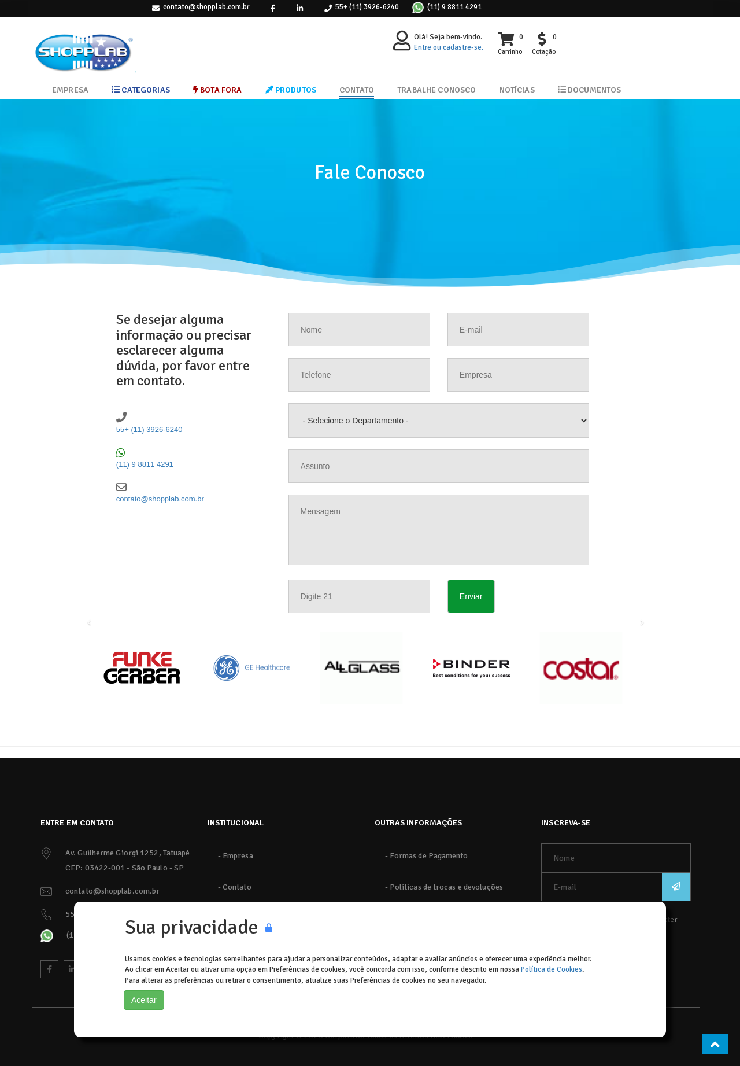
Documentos (589, 90)
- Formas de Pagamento (426, 856)
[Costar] (581, 668)
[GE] (251, 668)
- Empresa (235, 856)
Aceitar (144, 1000)
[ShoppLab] (84, 43)
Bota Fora (217, 90)
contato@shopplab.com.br (206, 7)
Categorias (141, 90)
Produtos (291, 90)
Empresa (70, 90)
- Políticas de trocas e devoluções (444, 887)
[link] (273, 8)
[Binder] (471, 668)
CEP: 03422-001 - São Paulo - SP (124, 868)
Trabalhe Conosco (436, 90)
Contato (356, 90)
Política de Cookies (551, 969)
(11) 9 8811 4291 (454, 7)
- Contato (234, 887)
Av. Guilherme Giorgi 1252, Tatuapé (127, 853)
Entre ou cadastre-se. (448, 47)
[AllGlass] (361, 668)
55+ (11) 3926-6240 (367, 7)
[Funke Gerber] (141, 668)
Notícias (517, 90)
